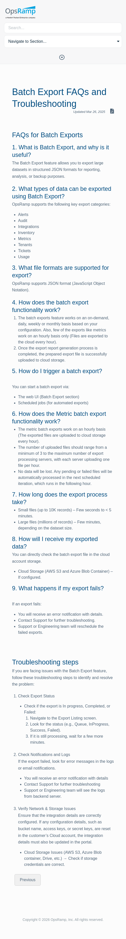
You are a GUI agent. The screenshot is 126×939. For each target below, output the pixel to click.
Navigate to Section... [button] (27, 41)
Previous (27, 880)
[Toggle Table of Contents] (63, 57)
